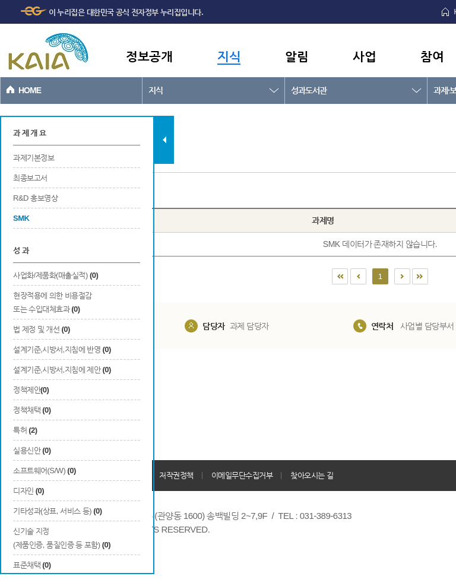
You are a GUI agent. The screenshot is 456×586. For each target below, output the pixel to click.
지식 (228, 56)
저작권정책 (176, 475)
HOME (29, 90)
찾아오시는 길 (311, 475)
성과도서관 (309, 90)
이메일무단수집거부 (242, 475)
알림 (296, 56)
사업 (364, 56)
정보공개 (149, 56)
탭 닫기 (164, 140)
